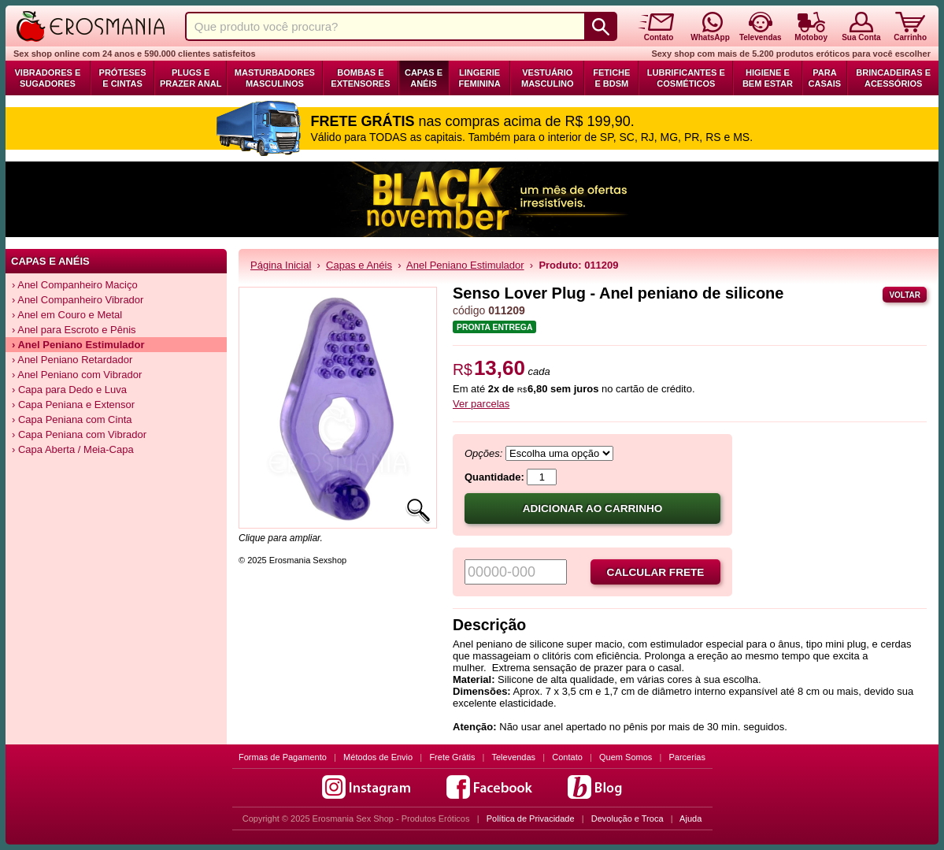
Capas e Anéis (423, 78)
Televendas (513, 757)
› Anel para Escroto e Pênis (74, 330)
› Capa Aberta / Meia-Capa (73, 449)
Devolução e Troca (627, 818)
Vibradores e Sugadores (47, 78)
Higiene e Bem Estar (767, 78)
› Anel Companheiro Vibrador (77, 300)
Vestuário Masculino (547, 78)
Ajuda (690, 818)
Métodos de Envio (378, 757)
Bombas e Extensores (360, 78)
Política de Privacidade (531, 818)
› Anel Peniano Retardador (72, 360)
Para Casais (825, 78)
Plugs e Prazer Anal (190, 78)
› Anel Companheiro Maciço (75, 285)
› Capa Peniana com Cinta (71, 419)
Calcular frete (656, 572)
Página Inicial (280, 265)
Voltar (904, 295)
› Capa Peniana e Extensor (73, 404)
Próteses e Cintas (122, 78)
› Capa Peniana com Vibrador (79, 434)
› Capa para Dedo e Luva (69, 389)
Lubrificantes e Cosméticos (686, 78)
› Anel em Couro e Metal (67, 315)
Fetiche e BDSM (611, 78)
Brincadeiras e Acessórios (893, 78)
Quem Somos (625, 757)
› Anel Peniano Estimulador (78, 345)
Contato (567, 757)
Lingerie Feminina (479, 78)
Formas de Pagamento (283, 757)
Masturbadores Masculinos (275, 78)
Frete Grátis (452, 757)
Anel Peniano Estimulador (465, 265)
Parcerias (687, 757)
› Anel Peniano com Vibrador (77, 374)
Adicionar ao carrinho (593, 508)
